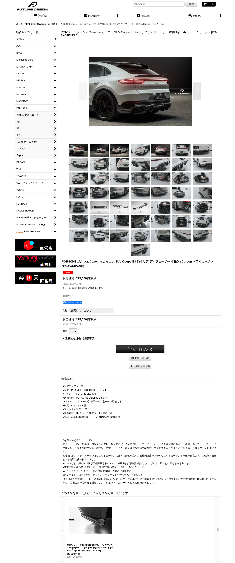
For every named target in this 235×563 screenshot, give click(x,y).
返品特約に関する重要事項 (78, 338)
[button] (83, 91)
